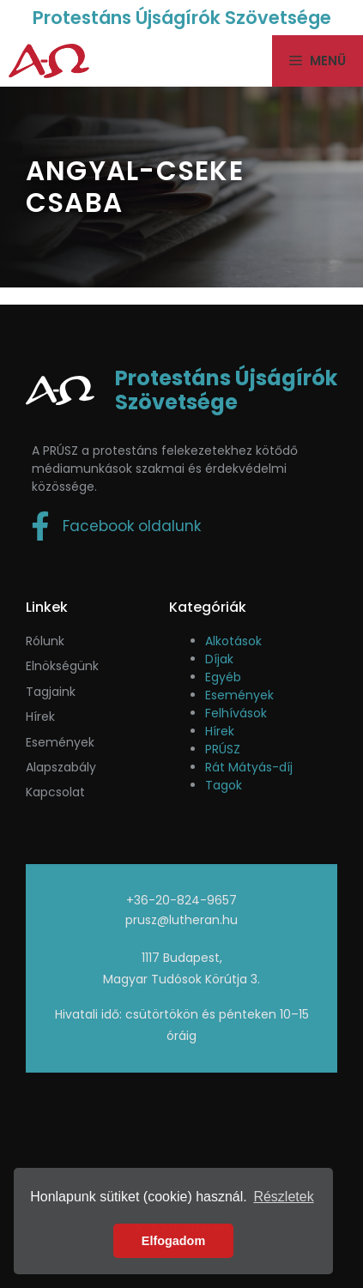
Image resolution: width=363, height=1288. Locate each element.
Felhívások (236, 713)
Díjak (219, 659)
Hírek (40, 716)
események (60, 742)
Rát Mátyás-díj (249, 767)
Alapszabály (61, 767)
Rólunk (45, 641)
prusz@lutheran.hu (181, 919)
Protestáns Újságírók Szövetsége (182, 17)
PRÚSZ (222, 749)
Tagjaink (51, 691)
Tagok (223, 785)
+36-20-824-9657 (181, 900)
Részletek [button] (283, 1196)
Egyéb (223, 677)
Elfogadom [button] (173, 1241)
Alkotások (233, 641)
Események (239, 695)
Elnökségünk (62, 665)
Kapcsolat (55, 792)
